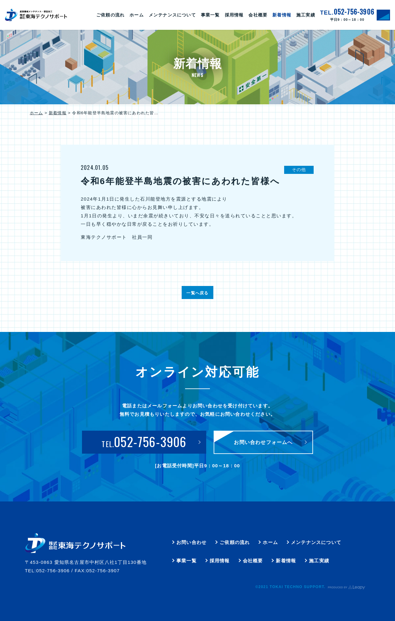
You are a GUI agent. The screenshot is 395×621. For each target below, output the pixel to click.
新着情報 (57, 113)
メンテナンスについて (316, 542)
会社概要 (253, 560)
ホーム (36, 113)
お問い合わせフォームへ (263, 442)
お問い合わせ (191, 542)
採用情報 (220, 560)
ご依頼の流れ (235, 542)
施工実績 (319, 560)
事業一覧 (186, 560)
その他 (299, 169)
